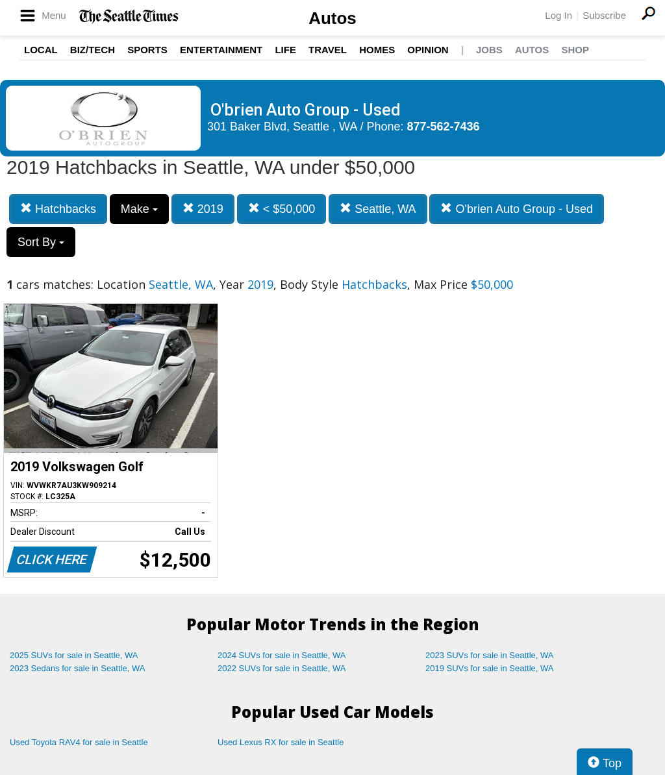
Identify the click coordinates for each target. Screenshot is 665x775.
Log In (558, 15)
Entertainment (221, 49)
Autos (332, 18)
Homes (377, 49)
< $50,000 (282, 208)
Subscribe (604, 15)
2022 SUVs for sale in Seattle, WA (282, 668)
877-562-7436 (443, 126)
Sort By (41, 242)
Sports (147, 49)
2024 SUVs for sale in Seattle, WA (282, 655)
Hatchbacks (58, 208)
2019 (202, 208)
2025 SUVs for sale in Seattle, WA (74, 655)
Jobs (489, 49)
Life (285, 49)
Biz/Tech (92, 49)
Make (139, 209)
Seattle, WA (378, 208)
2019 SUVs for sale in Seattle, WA (489, 668)
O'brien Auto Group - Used (516, 208)
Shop (575, 49)
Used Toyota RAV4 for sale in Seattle (79, 742)
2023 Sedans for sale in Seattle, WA (77, 668)
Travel (327, 49)
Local (41, 49)
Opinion (427, 49)
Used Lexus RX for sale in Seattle (281, 742)
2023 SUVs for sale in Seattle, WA (489, 655)
